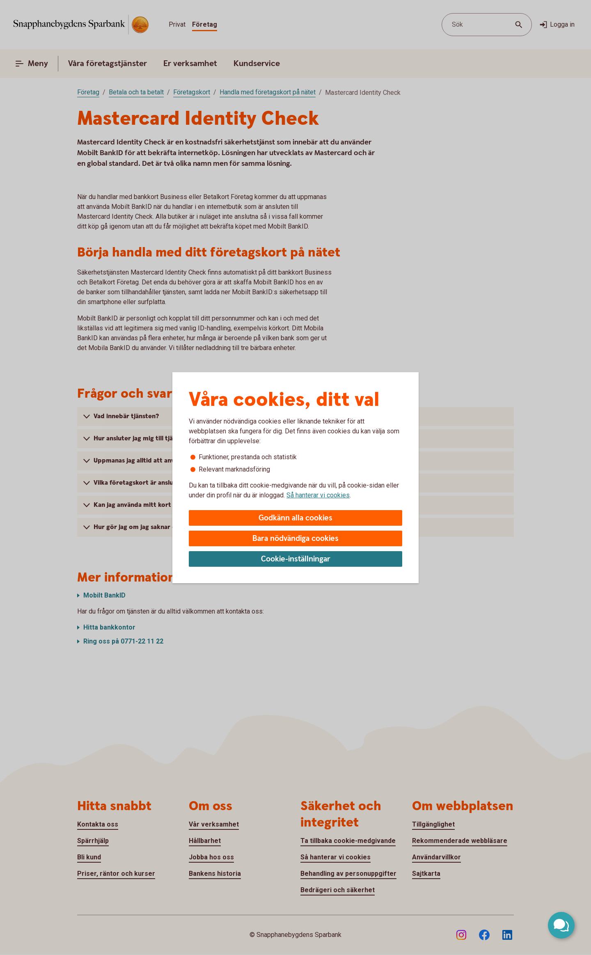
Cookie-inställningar (295, 559)
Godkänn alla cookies (295, 518)
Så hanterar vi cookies (318, 495)
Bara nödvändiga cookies (295, 539)
